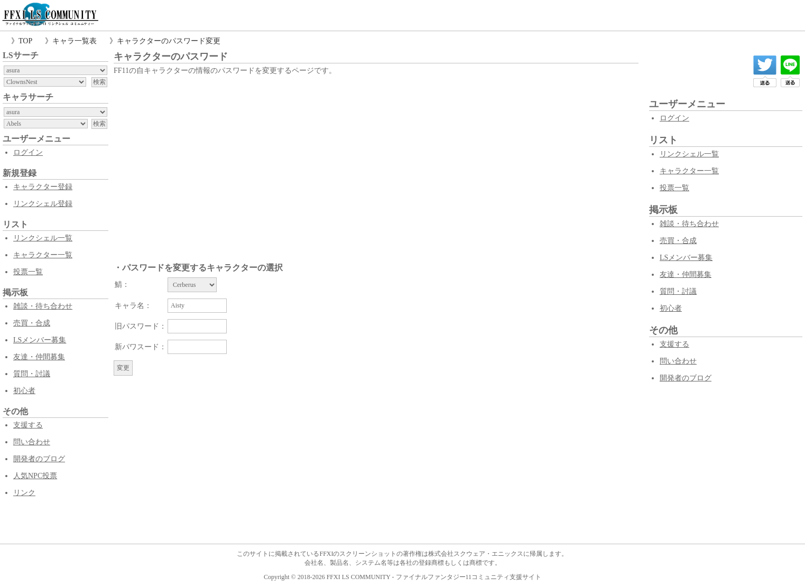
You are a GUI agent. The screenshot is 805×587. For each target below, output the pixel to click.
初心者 (24, 391)
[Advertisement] (376, 157)
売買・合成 (31, 323)
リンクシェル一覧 (42, 238)
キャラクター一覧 (42, 255)
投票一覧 (28, 272)
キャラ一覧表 (74, 41)
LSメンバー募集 (39, 340)
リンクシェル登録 (42, 204)
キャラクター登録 (42, 187)
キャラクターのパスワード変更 (168, 41)
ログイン (28, 152)
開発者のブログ (39, 459)
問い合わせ (31, 442)
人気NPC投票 (35, 476)
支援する (28, 425)
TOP (25, 41)
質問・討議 (31, 374)
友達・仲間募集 (39, 357)
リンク (24, 493)
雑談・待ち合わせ (42, 306)
